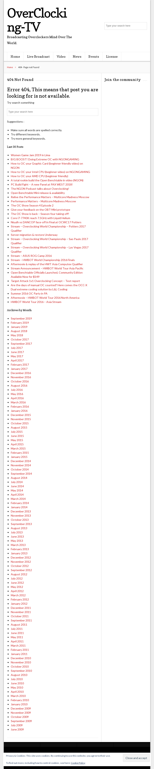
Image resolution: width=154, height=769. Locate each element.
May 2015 (17, 440)
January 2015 (19, 456)
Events (93, 57)
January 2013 (19, 553)
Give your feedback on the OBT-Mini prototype (40, 209)
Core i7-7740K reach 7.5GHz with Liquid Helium (40, 218)
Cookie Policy (78, 762)
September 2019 (21, 318)
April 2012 (17, 591)
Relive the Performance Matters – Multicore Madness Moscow (50, 197)
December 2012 (21, 557)
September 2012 (21, 570)
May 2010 (17, 687)
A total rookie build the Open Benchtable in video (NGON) (47, 180)
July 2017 (17, 347)
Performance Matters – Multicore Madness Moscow (43, 201)
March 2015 (18, 448)
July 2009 (17, 725)
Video (61, 57)
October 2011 (20, 616)
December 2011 (21, 607)
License (112, 57)
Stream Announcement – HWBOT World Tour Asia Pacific (47, 268)
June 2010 (17, 683)
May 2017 (17, 356)
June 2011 (17, 633)
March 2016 (18, 402)
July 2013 (17, 532)
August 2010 (19, 675)
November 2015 (21, 419)
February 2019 (20, 322)
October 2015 (20, 423)
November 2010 (21, 662)
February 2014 (20, 503)
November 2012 (21, 561)
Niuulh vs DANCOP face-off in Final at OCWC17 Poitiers (46, 222)
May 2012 (17, 586)
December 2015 (21, 415)
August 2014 (19, 477)
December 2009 (21, 708)
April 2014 (17, 494)
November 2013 (21, 515)
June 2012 (17, 582)
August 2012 (19, 574)
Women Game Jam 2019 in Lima (30, 155)
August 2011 (19, 624)
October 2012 (20, 566)
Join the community (122, 79)
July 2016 (17, 389)
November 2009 (21, 712)
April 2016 (17, 398)
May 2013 (17, 540)
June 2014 (17, 486)
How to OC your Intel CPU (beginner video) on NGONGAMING (50, 172)
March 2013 (18, 545)
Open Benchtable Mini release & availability (38, 192)
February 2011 (20, 649)
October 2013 (20, 519)
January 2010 (19, 704)
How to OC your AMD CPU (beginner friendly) (39, 176)
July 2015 (17, 431)
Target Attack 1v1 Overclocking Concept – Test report (45, 281)
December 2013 (21, 511)
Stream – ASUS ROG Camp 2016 (31, 255)
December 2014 (21, 461)
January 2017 (19, 368)
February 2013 (20, 549)
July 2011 (17, 628)
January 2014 (19, 507)
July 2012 (17, 578)
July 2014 (17, 482)
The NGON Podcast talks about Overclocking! (40, 188)
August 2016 (19, 385)
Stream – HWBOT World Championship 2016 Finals (43, 260)
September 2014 (21, 473)
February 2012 (20, 599)
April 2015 (17, 444)
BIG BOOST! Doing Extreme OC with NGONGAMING (45, 159)
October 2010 (20, 666)
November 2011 (21, 612)
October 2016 (20, 381)
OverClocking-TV (37, 20)
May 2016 (17, 394)
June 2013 (17, 536)
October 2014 (20, 469)
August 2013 (19, 528)
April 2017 (17, 360)
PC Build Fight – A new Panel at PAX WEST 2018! (42, 184)
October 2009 (20, 716)
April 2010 (17, 691)
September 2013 (21, 524)
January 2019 (19, 326)
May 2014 (17, 490)
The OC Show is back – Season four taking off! (40, 213)
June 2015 (17, 436)
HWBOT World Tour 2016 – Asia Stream (36, 302)
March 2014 (18, 498)
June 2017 (17, 352)
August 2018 (19, 331)
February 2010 (20, 700)
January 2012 (19, 603)
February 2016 (20, 406)
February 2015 (20, 452)
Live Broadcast (38, 57)
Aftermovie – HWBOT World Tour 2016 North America (45, 297)
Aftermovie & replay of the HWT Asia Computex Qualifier (47, 264)
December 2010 (21, 658)
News (77, 57)
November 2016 (21, 377)
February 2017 (20, 364)
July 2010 (17, 679)
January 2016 (19, 410)
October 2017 (20, 339)
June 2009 (17, 729)
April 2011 (17, 641)
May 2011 (17, 637)
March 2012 (18, 595)
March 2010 (18, 696)
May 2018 (17, 335)
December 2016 (21, 373)
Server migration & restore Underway (34, 234)
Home (15, 57)
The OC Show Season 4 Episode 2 (32, 205)
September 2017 (21, 343)
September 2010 (21, 670)
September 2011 (21, 620)
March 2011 (18, 645)
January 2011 (19, 654)
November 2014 (21, 465)
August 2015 (19, 427)
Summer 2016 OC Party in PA (29, 293)
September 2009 (21, 721)
